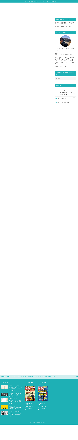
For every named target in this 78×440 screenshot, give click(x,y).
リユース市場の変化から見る (15, 91)
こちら (30, 312)
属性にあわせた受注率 (39, 326)
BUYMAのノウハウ (6, 29)
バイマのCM (21, 326)
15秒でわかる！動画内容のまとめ (19, 165)
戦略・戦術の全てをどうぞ (30, 13)
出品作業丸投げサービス (48, 13)
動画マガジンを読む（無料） (26, 319)
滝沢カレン (6, 328)
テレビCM (14, 326)
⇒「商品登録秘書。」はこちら (63, 26)
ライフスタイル (66, 98)
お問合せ (66, 13)
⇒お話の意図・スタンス (61, 66)
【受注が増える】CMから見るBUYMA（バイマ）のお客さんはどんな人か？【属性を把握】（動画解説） (28, 162)
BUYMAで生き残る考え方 (67, 93)
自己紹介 (11, 13)
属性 (32, 326)
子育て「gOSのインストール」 (66, 103)
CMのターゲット (7, 326)
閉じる (28, 156)
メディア (27, 326)
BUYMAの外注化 (67, 94)
